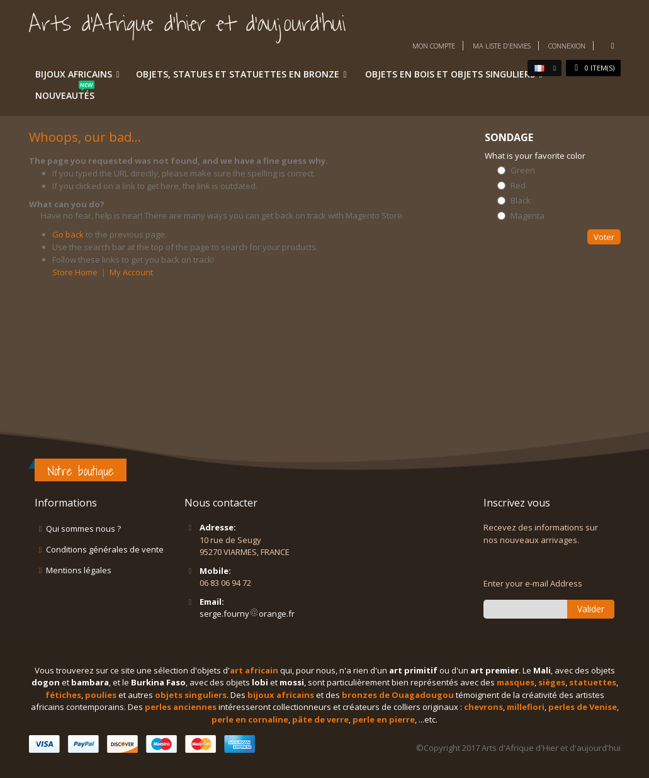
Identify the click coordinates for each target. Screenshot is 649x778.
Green (523, 170)
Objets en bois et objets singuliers (450, 74)
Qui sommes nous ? (83, 528)
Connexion (566, 45)
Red (518, 185)
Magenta (528, 216)
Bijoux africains (73, 74)
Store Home (75, 272)
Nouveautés (64, 93)
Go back (68, 234)
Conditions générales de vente (105, 549)
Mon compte (433, 45)
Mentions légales (78, 570)
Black (521, 201)
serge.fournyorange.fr (247, 613)
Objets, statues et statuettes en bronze (237, 74)
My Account (131, 272)
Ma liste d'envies (502, 45)
